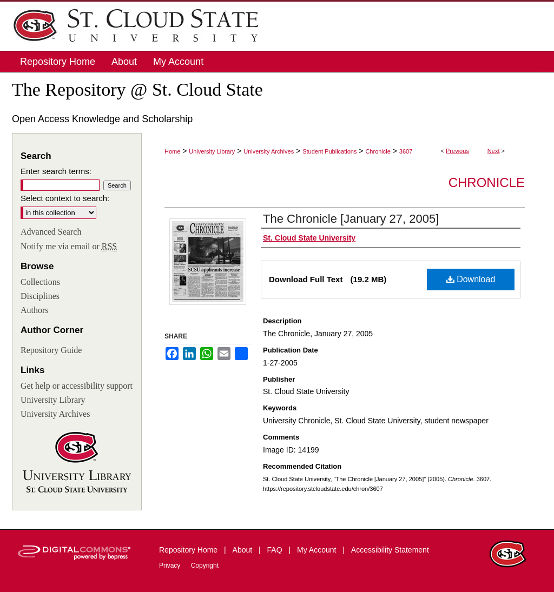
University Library (212, 151)
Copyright (205, 565)
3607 (405, 151)
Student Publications (329, 151)
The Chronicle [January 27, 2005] (351, 218)
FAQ (276, 550)
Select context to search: (65, 198)
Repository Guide (51, 350)
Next (493, 151)
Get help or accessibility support (77, 385)
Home (172, 151)
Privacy (170, 565)
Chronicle (377, 151)
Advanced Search (51, 231)
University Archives (268, 151)
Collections (40, 282)
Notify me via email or (69, 246)
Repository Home (189, 550)
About (243, 550)
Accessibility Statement (390, 550)
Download (471, 279)
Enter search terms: (56, 171)
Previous (457, 151)
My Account (317, 550)
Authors (35, 310)
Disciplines (40, 296)
